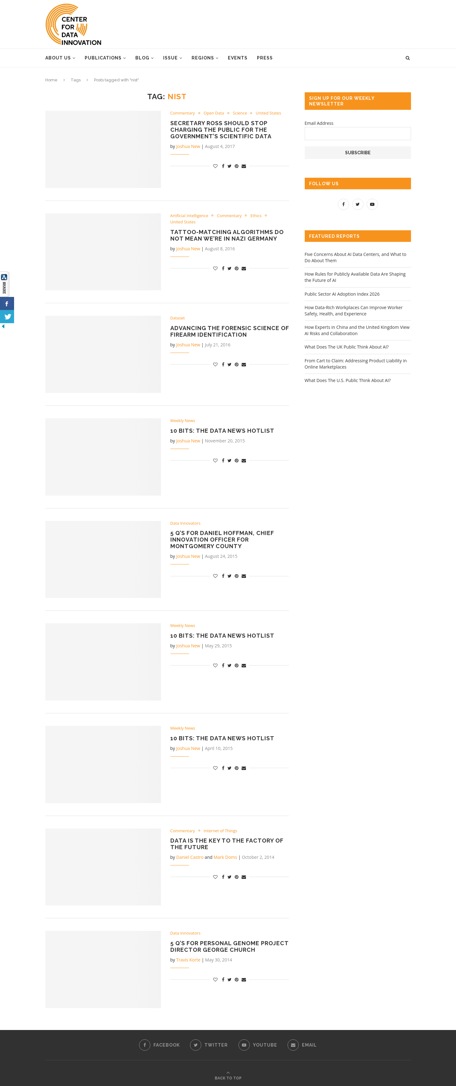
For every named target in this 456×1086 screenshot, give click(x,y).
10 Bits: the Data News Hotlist (222, 430)
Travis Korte (188, 960)
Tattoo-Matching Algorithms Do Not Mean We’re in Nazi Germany (227, 235)
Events (238, 57)
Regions (203, 57)
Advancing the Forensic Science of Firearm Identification (229, 331)
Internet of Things (220, 831)
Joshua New (188, 146)
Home (51, 80)
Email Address (319, 123)
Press (265, 57)
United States (268, 113)
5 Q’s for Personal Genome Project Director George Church (229, 946)
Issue (170, 57)
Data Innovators (185, 523)
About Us (58, 57)
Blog (142, 57)
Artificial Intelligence (189, 215)
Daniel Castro (190, 857)
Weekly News (182, 420)
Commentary (182, 113)
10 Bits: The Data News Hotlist (222, 635)
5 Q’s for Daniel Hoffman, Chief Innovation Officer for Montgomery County (222, 539)
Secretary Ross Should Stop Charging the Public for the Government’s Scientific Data (221, 130)
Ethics (256, 215)
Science (240, 113)
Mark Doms (225, 857)
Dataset (177, 318)
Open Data (214, 113)
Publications (103, 57)
